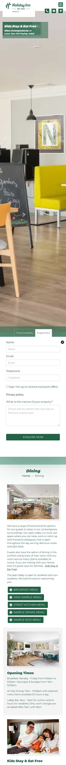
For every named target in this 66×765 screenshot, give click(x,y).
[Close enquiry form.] (62, 342)
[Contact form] (54, 11)
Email (9, 356)
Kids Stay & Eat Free (20, 26)
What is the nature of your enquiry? (29, 401)
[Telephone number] (47, 11)
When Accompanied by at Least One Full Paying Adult (19, 32)
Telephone (13, 371)
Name (10, 342)
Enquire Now (33, 437)
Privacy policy (15, 394)
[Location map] (60, 11)
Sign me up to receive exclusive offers (32, 386)
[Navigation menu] (60, 4)
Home (26, 475)
